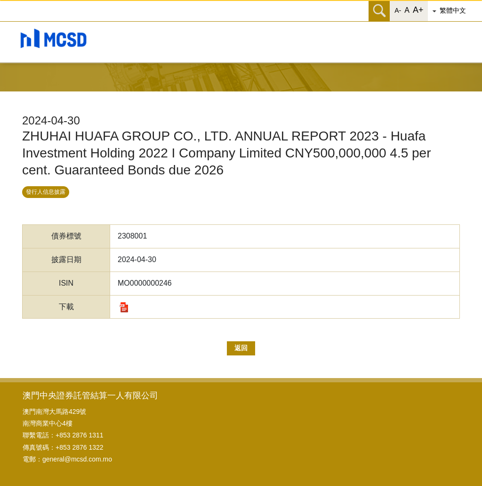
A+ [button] (418, 10)
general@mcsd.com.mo (77, 459)
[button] (456, 10)
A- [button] (397, 10)
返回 (241, 348)
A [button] (407, 10)
